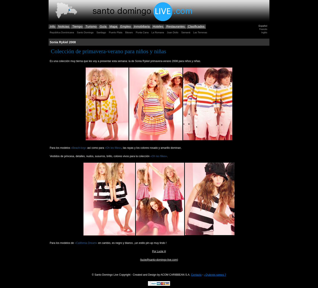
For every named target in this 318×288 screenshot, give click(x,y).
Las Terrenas (200, 32)
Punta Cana (142, 32)
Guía (103, 26)
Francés (263, 29)
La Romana (157, 32)
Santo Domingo (85, 32)
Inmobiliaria (142, 26)
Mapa (113, 26)
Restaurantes (175, 26)
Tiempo (77, 26)
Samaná (185, 32)
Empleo (125, 26)
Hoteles (158, 26)
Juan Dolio (172, 32)
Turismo (91, 26)
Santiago (101, 32)
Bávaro (129, 32)
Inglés (264, 32)
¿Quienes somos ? (215, 274)
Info (52, 26)
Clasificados (196, 26)
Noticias (63, 26)
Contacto (196, 274)
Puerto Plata (115, 32)
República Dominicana (62, 32)
